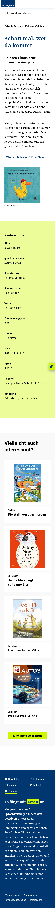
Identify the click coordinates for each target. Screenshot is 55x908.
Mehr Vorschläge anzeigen (27, 735)
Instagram (37, 779)
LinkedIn (36, 785)
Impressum (36, 899)
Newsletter (12, 779)
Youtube (11, 791)
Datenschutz (30, 895)
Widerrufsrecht (12, 895)
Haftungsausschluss (15, 899)
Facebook (11, 785)
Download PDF (25, 157)
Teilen (10, 157)
